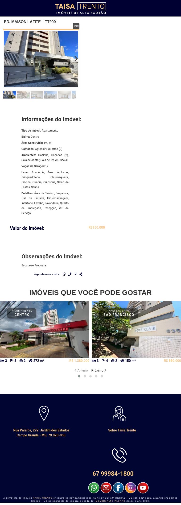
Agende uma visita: (47, 274)
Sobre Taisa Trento (116, 430)
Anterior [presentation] (81, 370)
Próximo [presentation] (98, 370)
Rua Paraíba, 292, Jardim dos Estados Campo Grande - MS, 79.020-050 (41, 432)
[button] (79, 376)
